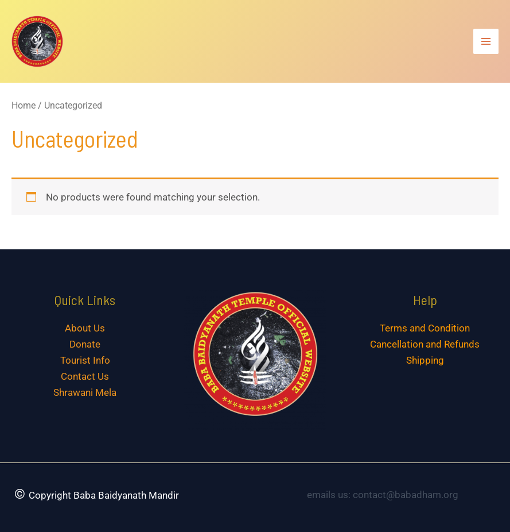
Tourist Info (85, 360)
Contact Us (85, 376)
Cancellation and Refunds (425, 344)
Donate (84, 344)
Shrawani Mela (84, 392)
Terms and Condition (425, 328)
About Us (85, 328)
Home (23, 105)
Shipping (425, 360)
